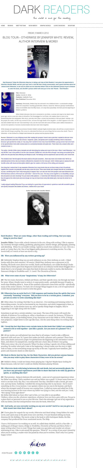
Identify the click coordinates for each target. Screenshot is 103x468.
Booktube (71, 25)
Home (3, 25)
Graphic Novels (45, 25)
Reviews (10, 25)
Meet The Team (21, 25)
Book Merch (33, 25)
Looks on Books (59, 25)
